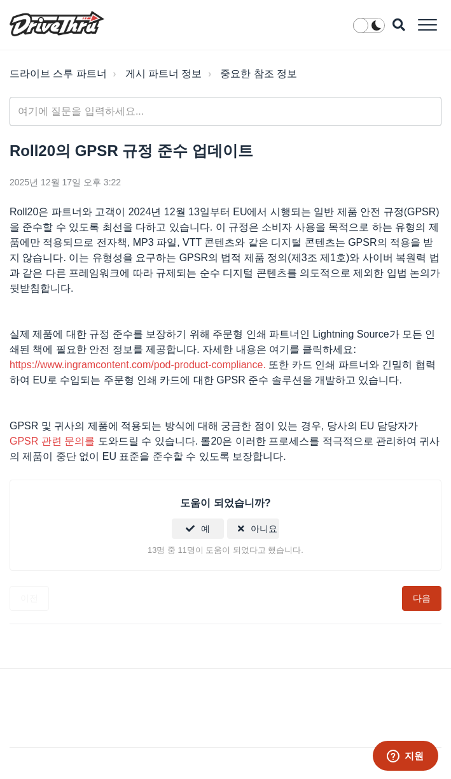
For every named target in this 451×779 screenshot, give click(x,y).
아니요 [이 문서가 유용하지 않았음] (264, 529)
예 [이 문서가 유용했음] (205, 529)
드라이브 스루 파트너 (58, 73)
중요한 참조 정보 (258, 73)
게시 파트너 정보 (163, 73)
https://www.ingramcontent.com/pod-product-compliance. (138, 364)
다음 (422, 598)
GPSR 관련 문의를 (52, 441)
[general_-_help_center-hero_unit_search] (225, 111)
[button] (427, 24)
